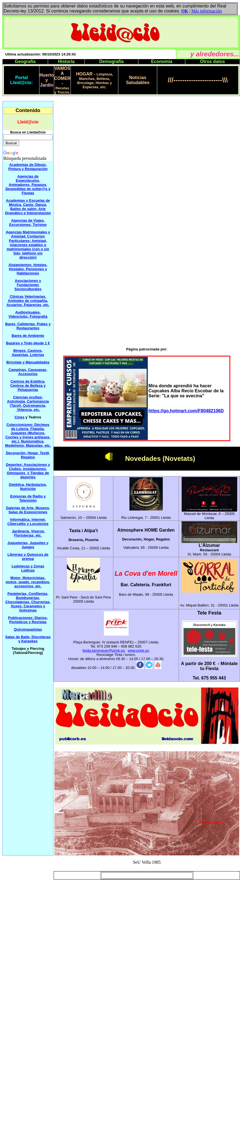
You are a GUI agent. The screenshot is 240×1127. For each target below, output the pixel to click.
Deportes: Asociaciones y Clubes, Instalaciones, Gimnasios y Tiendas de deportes (28, 471)
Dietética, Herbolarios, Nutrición (28, 486)
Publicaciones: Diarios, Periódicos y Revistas (28, 620)
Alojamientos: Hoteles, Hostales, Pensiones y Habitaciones (27, 269)
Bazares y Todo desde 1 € (28, 343)
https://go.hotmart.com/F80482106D (186, 410)
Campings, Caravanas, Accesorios (28, 372)
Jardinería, (21, 531)
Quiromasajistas (28, 629)
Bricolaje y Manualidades (27, 362)
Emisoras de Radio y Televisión (28, 498)
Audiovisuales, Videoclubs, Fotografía (28, 314)
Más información (206, 11)
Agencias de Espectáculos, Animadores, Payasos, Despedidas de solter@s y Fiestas (28, 184)
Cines (19, 417)
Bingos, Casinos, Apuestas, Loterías (28, 352)
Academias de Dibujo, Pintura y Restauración (28, 167)
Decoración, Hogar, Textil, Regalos (28, 455)
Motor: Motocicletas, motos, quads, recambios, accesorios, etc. (28, 582)
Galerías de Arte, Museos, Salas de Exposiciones (28, 510)
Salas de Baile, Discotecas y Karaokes (28, 639)
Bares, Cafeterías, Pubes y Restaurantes (28, 326)
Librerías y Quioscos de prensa (28, 556)
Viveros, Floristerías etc (29, 533)
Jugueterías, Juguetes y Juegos (27, 545)
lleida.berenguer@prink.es (103, 650)
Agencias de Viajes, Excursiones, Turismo (28, 222)
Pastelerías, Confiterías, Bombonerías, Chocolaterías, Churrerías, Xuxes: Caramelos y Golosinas (28, 602)
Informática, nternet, (27, 521)
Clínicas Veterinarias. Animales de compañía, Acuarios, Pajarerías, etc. (27, 300)
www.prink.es (138, 650)
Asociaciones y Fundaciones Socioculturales (27, 285)
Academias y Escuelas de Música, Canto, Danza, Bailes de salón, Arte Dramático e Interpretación (28, 206)
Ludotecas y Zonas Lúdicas (28, 568)
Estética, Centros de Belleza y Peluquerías (28, 385)
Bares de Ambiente (28, 335)
